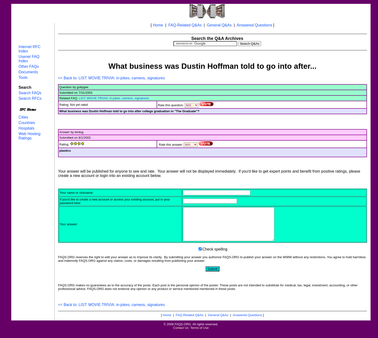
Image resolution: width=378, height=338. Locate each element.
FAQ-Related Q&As (185, 25)
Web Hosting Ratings (29, 136)
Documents (28, 72)
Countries (26, 123)
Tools (22, 77)
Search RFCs (29, 98)
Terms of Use (199, 334)
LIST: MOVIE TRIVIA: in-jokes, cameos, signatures (114, 98)
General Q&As (219, 25)
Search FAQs (29, 93)
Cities (23, 117)
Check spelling (214, 256)
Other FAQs (28, 66)
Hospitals (26, 128)
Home (158, 25)
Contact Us (181, 334)
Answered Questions (254, 25)
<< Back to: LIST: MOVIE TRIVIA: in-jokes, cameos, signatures (111, 78)
